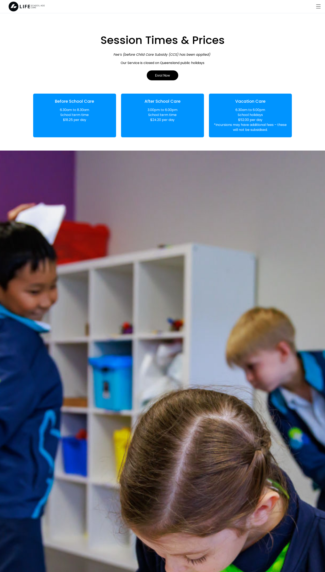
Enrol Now (162, 75)
